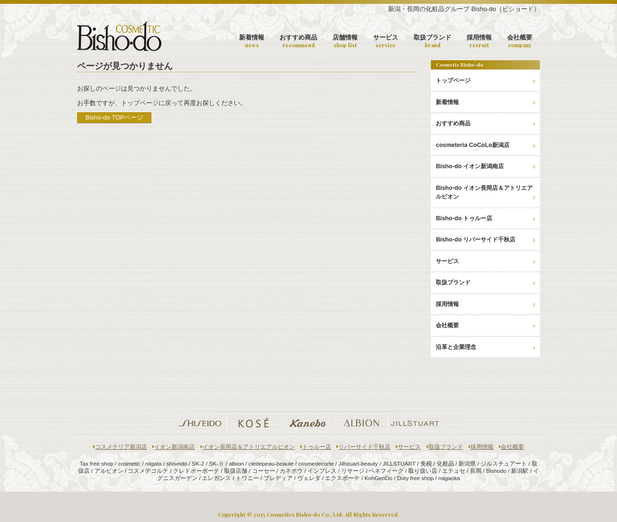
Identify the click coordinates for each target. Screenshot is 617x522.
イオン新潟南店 (173, 446)
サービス (385, 41)
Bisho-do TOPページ (114, 117)
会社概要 (519, 41)
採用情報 (479, 41)
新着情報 (251, 41)
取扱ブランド (432, 41)
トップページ (485, 80)
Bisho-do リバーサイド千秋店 (485, 239)
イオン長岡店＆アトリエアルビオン (248, 446)
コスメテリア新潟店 (120, 446)
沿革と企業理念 (485, 347)
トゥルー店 (315, 446)
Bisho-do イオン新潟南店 (485, 166)
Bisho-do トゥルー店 (485, 218)
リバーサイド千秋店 (363, 446)
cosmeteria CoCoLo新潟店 (485, 145)
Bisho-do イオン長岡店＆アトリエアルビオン (485, 193)
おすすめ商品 (298, 41)
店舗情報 (345, 41)
